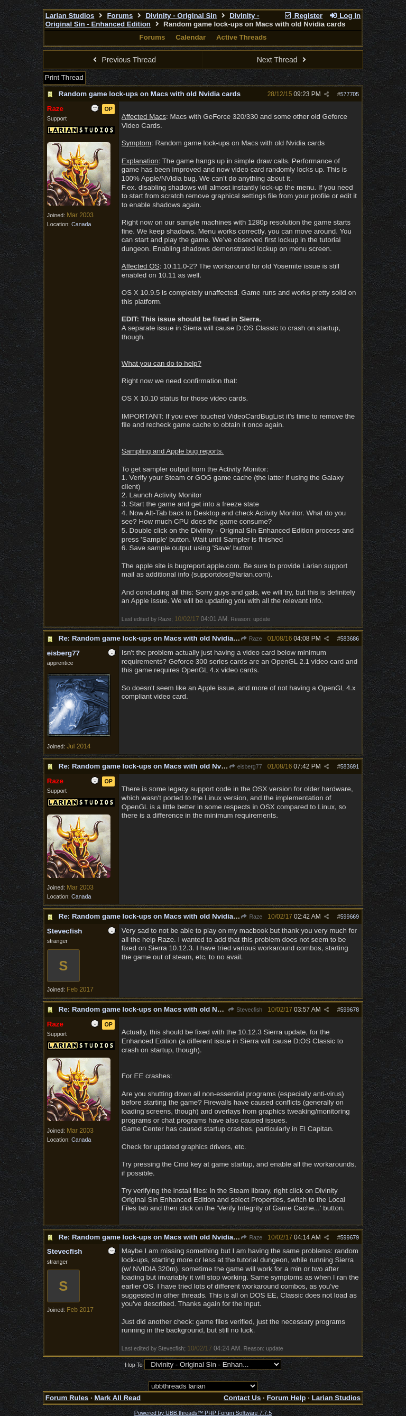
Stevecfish (245, 1009)
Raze (251, 638)
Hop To (134, 1365)
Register (302, 16)
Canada (81, 224)
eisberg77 (245, 766)
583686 (349, 638)
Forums (120, 16)
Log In (345, 16)
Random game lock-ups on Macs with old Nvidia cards (150, 94)
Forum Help (286, 1398)
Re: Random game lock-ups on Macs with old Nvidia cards (156, 638)
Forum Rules (66, 1398)
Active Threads (241, 37)
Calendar (191, 37)
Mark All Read (117, 1398)
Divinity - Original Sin (181, 16)
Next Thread (283, 59)
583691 (349, 766)
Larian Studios (70, 16)
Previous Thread (123, 59)
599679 (349, 1237)
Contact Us (242, 1398)
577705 (349, 94)
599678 (349, 1009)
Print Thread (64, 77)
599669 (349, 916)
